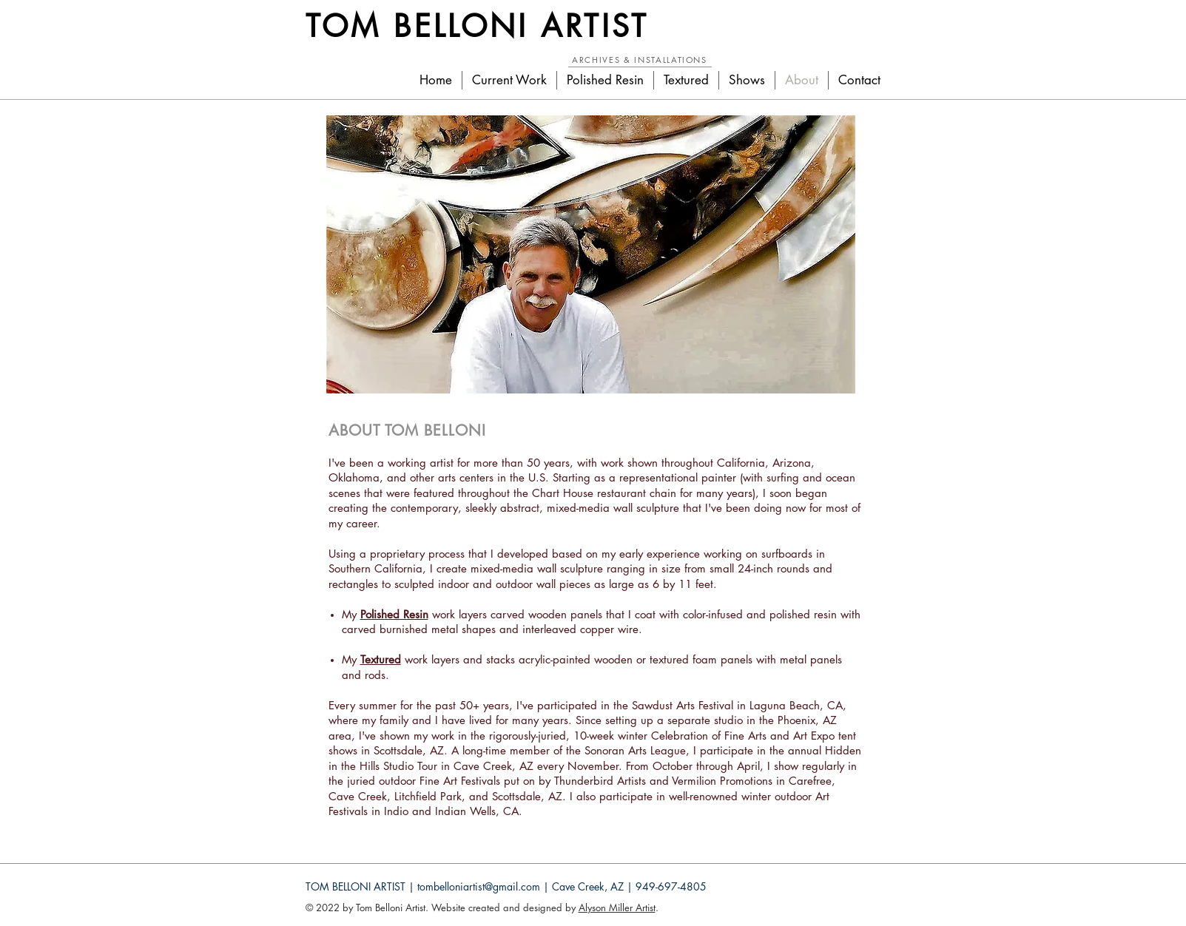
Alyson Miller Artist (617, 907)
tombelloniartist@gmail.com (478, 886)
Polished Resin (394, 614)
